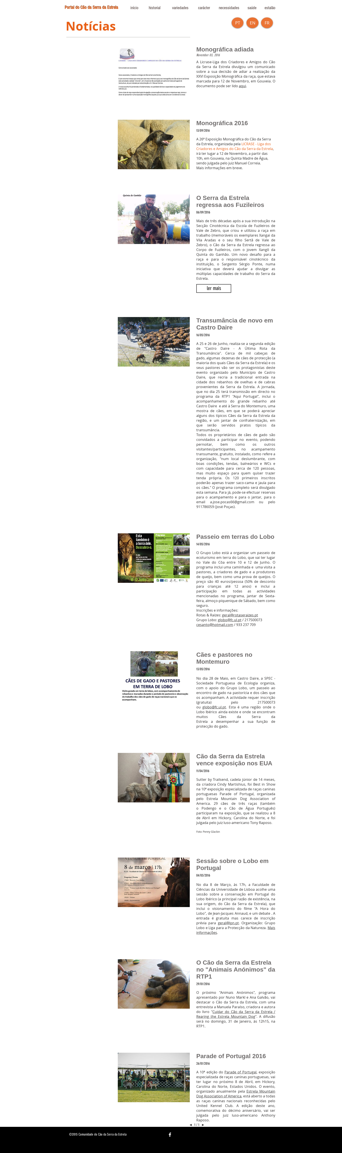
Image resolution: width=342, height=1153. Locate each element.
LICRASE (248, 144)
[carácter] (204, 7)
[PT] (237, 22)
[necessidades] (229, 7)
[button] (267, 22)
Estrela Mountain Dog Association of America (235, 1093)
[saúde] (252, 7)
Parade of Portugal (240, 1072)
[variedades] (180, 7)
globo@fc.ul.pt (229, 619)
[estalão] (269, 7)
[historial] (154, 7)
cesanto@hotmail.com (214, 624)
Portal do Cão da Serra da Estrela (91, 7)
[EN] (252, 22)
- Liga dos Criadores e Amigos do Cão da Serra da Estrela (234, 146)
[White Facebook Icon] (170, 1135)
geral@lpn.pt (228, 923)
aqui (242, 86)
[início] (134, 7)
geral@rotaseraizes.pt (240, 615)
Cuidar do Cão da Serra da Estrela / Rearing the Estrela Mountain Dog (235, 1014)
